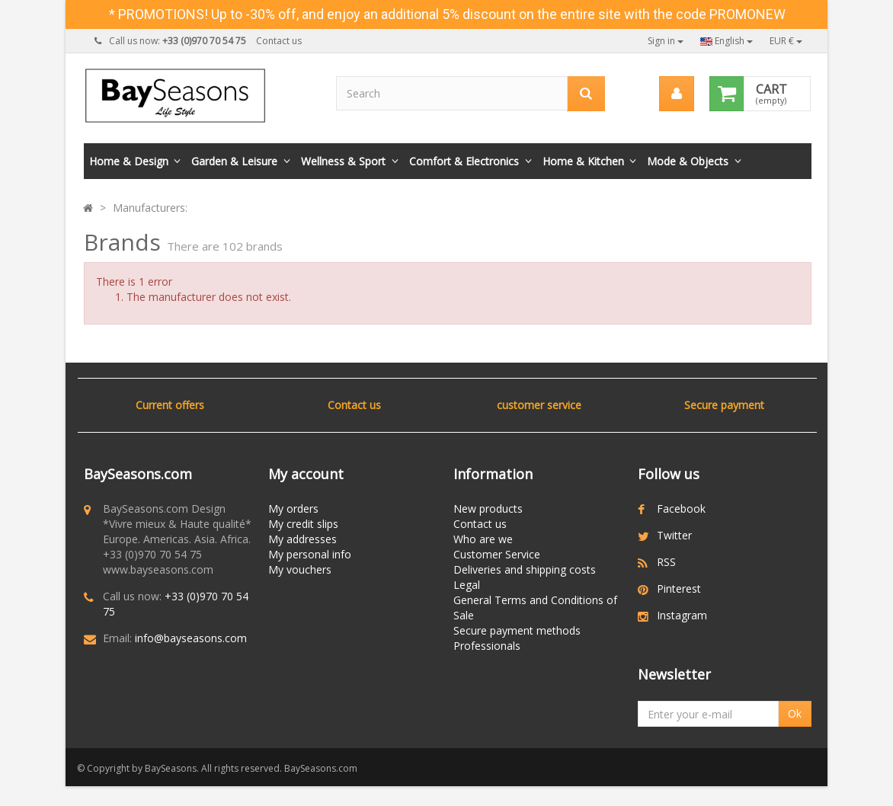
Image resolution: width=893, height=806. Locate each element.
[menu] (676, 93)
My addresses (302, 539)
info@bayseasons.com (191, 638)
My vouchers (299, 569)
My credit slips (303, 524)
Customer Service (496, 554)
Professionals (486, 645)
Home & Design (128, 161)
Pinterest (679, 588)
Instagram (682, 615)
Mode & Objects (687, 161)
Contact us (279, 40)
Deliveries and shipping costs (524, 569)
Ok (795, 719)
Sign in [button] (665, 40)
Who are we (483, 539)
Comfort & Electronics (464, 161)
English (726, 40)
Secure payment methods (517, 630)
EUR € (786, 40)
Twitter (674, 535)
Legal (466, 584)
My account (306, 474)
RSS (666, 562)
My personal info (309, 554)
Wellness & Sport (343, 161)
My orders (293, 508)
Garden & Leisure (234, 161)
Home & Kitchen (583, 161)
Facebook (681, 508)
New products (488, 508)
